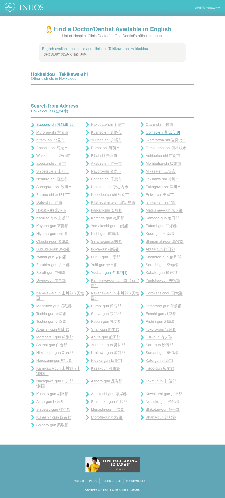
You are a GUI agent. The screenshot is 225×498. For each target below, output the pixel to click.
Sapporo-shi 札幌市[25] (55, 125)
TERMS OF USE (111, 481)
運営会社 (79, 481)
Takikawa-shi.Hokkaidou (128, 49)
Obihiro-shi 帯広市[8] (163, 133)
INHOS (93, 481)
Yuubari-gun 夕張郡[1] (109, 273)
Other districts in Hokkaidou (53, 79)
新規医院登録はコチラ (207, 8)
